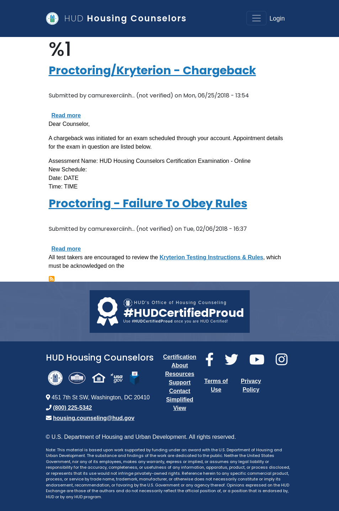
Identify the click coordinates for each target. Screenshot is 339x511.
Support (180, 382)
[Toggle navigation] (256, 18)
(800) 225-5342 (72, 408)
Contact (179, 391)
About (179, 365)
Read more (66, 115)
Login (277, 18)
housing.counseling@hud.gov (93, 418)
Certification (179, 357)
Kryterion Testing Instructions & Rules (211, 257)
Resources (179, 374)
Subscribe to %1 (51, 279)
